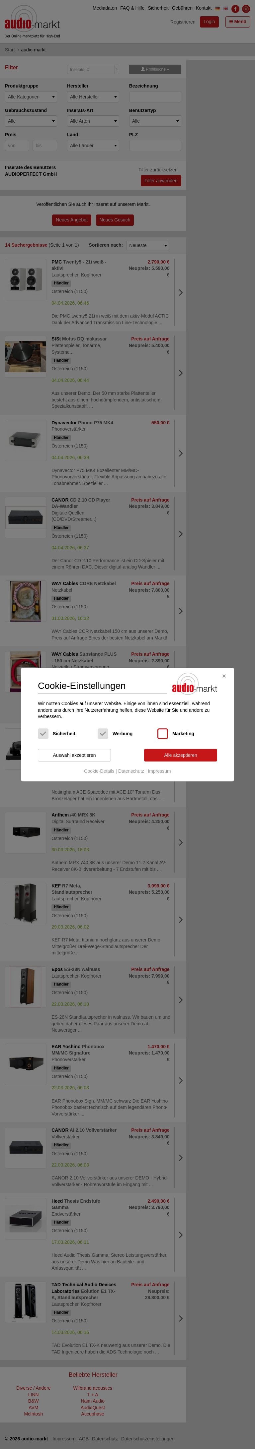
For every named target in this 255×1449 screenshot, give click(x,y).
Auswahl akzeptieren (74, 755)
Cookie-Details (99, 771)
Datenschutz (131, 771)
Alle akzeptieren (180, 755)
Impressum (159, 771)
